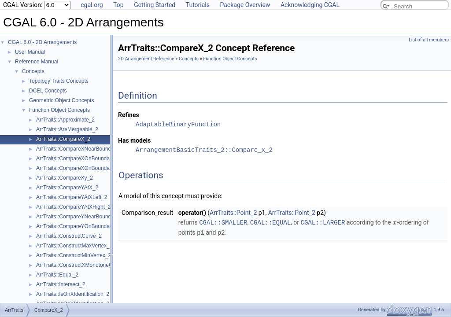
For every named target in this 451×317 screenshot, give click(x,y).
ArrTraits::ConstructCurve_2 (69, 236)
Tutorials (198, 4)
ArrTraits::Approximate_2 (65, 120)
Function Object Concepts (59, 110)
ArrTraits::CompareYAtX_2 (67, 187)
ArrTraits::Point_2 (233, 212)
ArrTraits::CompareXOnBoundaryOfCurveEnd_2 (92, 168)
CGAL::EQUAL (270, 222)
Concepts (33, 71)
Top (118, 4)
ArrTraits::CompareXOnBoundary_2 (78, 158)
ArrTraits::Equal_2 (57, 275)
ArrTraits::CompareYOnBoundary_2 (78, 226)
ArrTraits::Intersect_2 (60, 284)
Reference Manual (36, 62)
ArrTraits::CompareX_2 (63, 139)
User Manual (30, 52)
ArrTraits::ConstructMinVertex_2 (73, 255)
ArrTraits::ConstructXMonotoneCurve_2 (82, 265)
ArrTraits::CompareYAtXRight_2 (73, 207)
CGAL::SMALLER (223, 222)
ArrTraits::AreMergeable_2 (67, 129)
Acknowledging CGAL (310, 4)
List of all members (429, 40)
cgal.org (92, 4)
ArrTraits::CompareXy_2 (64, 178)
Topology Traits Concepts (59, 81)
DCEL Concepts (48, 91)
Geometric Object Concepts (61, 100)
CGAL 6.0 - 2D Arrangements (42, 42)
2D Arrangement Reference (146, 59)
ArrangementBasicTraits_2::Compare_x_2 (204, 150)
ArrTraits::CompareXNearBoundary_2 (80, 149)
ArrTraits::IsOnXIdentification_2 (72, 294)
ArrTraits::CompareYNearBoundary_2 (80, 217)
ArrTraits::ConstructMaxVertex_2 (74, 246)
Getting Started (154, 4)
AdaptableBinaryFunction (178, 124)
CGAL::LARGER (323, 222)
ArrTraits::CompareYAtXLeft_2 (71, 197)
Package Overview (245, 4)
